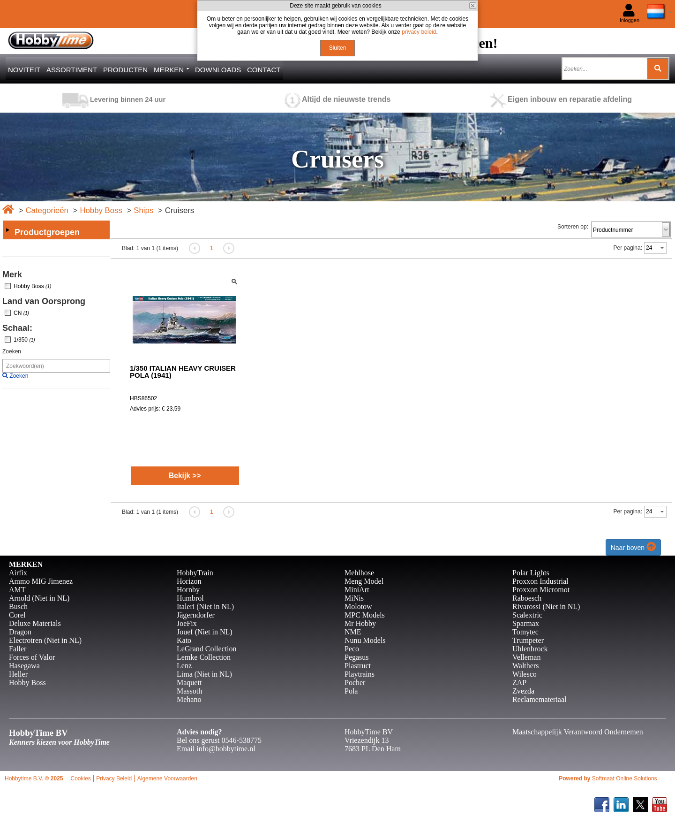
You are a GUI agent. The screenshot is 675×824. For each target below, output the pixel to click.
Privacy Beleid (114, 778)
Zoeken (11, 351)
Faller (17, 649)
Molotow (358, 606)
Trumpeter (528, 640)
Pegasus (357, 657)
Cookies (80, 778)
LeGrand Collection (207, 649)
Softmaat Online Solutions (624, 778)
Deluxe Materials (35, 623)
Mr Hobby (360, 623)
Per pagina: (628, 247)
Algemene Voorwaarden (167, 778)
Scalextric (527, 615)
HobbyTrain (195, 573)
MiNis (354, 598)
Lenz (184, 666)
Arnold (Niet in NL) (39, 598)
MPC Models (365, 615)
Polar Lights (530, 573)
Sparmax (525, 623)
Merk (12, 274)
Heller (18, 674)
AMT (17, 590)
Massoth (189, 691)
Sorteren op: (572, 226)
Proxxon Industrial (540, 581)
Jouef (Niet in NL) (204, 632)
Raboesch (526, 598)
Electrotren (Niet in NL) (45, 640)
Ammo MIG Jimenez (41, 581)
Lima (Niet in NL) (204, 674)
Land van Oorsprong (43, 301)
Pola (351, 691)
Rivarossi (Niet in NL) (546, 606)
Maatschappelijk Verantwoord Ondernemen (577, 732)
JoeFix (187, 623)
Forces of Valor (32, 657)
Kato (184, 640)
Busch (18, 606)
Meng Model (364, 581)
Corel (17, 615)
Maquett (189, 683)
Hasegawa (24, 666)
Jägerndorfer (196, 615)
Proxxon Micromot (541, 590)
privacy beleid (419, 32)
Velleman (526, 657)
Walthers (525, 666)
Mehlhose (359, 573)
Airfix (18, 573)
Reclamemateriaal (539, 699)
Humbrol (190, 598)
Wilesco (524, 674)
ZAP (519, 683)
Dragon (20, 632)
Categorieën (46, 210)
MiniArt (357, 590)
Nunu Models (365, 640)
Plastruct (358, 666)
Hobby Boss (101, 210)
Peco (352, 649)
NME (353, 632)
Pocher (355, 683)
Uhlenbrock (530, 649)
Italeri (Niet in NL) (205, 606)
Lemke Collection (204, 657)
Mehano (189, 699)
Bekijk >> (185, 476)
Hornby (188, 590)
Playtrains (360, 674)
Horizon (189, 581)
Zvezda (523, 691)
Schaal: (17, 328)
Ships (143, 210)
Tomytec (525, 632)
